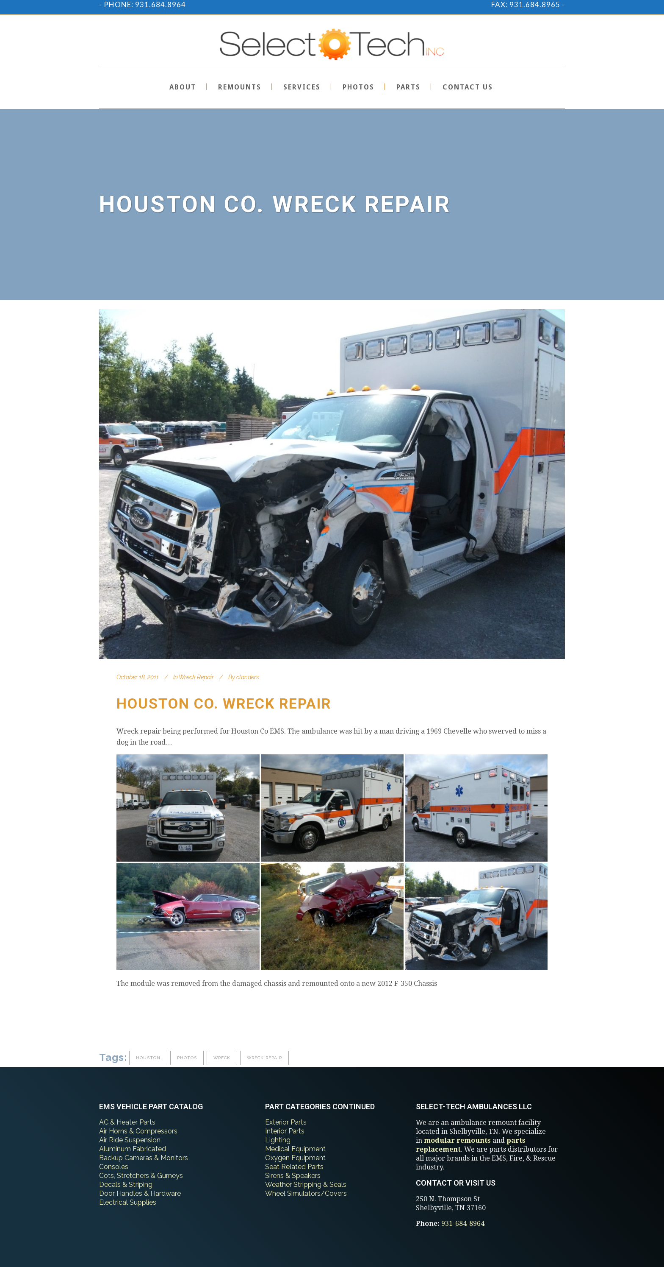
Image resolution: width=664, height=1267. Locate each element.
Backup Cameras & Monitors (143, 1158)
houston (148, 1057)
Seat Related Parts (294, 1167)
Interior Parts (284, 1131)
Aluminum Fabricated (132, 1149)
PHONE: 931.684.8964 (145, 4)
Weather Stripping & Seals (305, 1184)
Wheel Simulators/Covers (306, 1193)
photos (187, 1057)
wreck (221, 1057)
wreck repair (264, 1057)
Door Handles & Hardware (140, 1193)
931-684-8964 (462, 1224)
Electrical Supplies (127, 1202)
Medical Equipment (295, 1149)
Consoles (113, 1167)
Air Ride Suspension (129, 1140)
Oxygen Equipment (295, 1158)
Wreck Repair (196, 677)
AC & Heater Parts (127, 1122)
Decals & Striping (125, 1184)
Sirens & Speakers (293, 1176)
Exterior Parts (286, 1122)
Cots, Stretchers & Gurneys (141, 1176)
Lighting (277, 1140)
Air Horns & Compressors (138, 1131)
